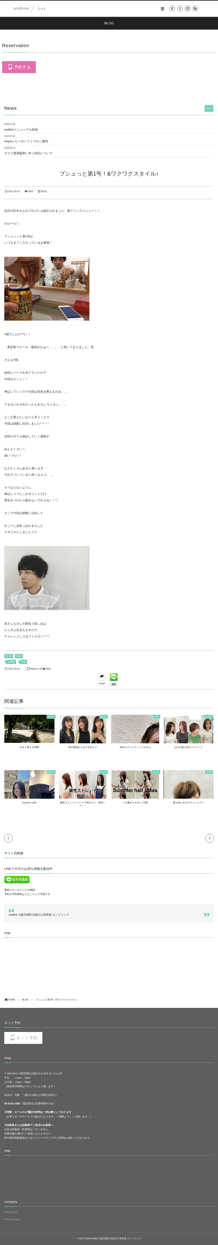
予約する (22, 67)
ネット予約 (26, 1038)
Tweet (102, 683)
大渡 (23, 662)
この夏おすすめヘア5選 (135, 802)
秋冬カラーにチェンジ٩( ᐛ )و (135, 747)
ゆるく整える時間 (29, 747)
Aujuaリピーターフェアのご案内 (26, 141)
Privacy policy (12, 1219)
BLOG (9, 656)
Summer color (29, 802)
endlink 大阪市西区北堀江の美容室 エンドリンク (39, 914)
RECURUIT (10, 1212)
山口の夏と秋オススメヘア (188, 747)
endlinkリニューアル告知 (21, 129)
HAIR (19, 656)
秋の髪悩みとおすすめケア (83, 747)
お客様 (11, 662)
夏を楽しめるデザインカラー (188, 802)
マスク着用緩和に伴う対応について (28, 153)
